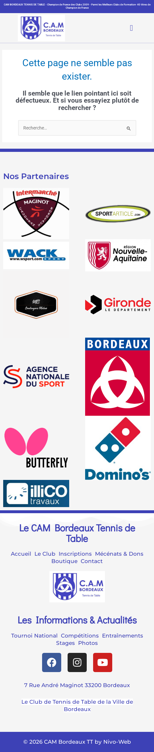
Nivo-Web (117, 742)
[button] (126, 28)
